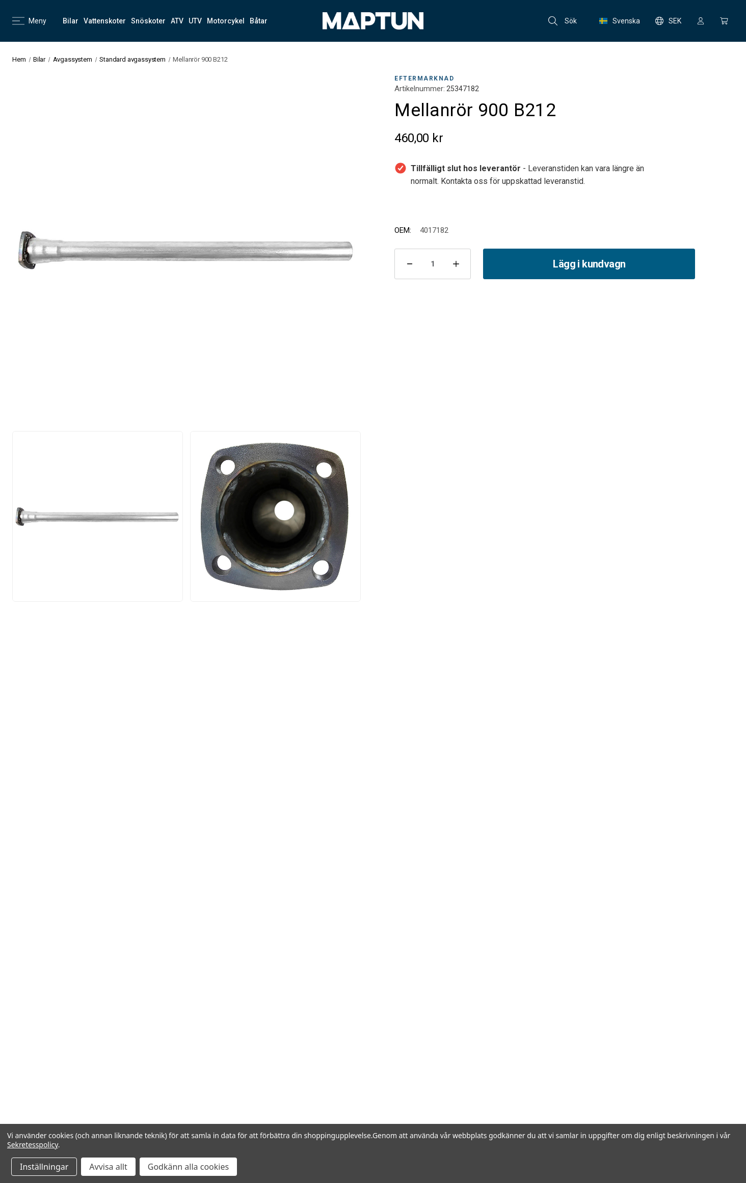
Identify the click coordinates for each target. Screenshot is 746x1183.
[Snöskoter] (148, 21)
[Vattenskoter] (105, 21)
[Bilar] (70, 21)
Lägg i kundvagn (589, 264)
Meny (29, 21)
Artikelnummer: (419, 88)
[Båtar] (259, 21)
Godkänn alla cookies (188, 1166)
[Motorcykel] (226, 21)
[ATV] (177, 21)
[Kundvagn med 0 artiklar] (724, 21)
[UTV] (195, 21)
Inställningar (44, 1166)
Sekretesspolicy (32, 1144)
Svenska (619, 21)
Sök (562, 20)
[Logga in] (700, 21)
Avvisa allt (108, 1166)
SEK (668, 21)
